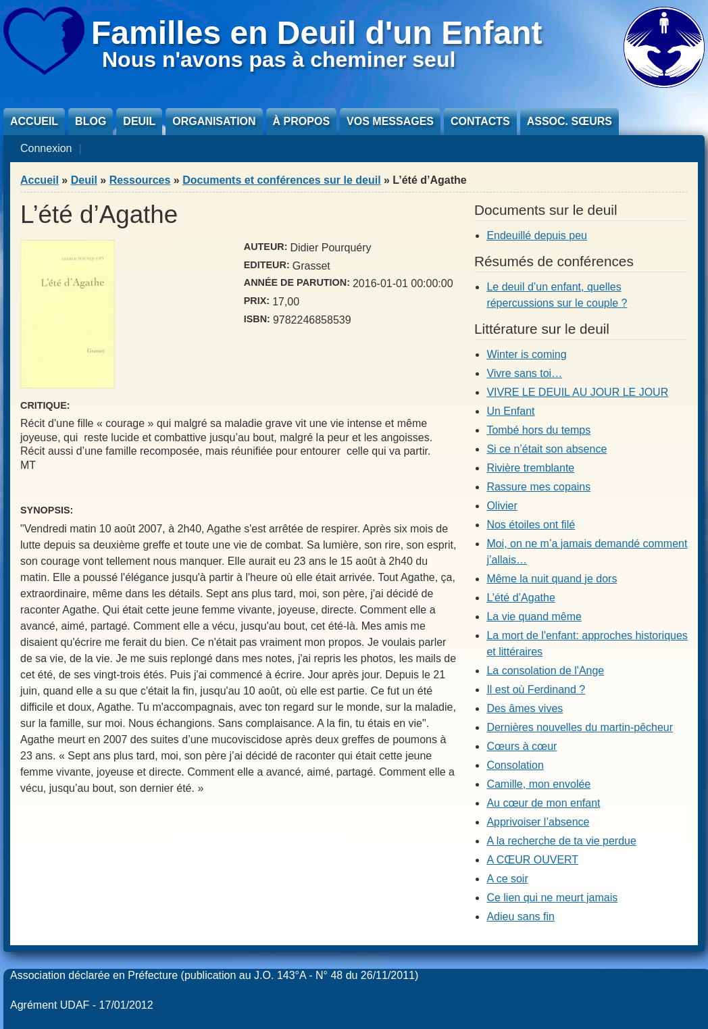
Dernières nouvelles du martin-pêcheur (579, 727)
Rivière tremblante (530, 468)
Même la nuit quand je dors (551, 578)
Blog (90, 121)
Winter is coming (526, 354)
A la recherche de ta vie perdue (561, 841)
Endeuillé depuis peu (536, 235)
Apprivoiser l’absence (537, 822)
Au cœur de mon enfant (543, 803)
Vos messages (390, 121)
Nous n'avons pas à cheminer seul (278, 59)
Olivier (501, 505)
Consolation (515, 765)
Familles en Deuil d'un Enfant (316, 33)
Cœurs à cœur (521, 746)
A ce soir (507, 878)
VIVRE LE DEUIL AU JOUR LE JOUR (577, 392)
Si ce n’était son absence (546, 449)
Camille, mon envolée (538, 784)
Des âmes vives (524, 708)
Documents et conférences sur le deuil (281, 180)
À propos (301, 121)
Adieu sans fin (520, 916)
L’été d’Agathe (520, 597)
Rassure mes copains (538, 487)
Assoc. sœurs (569, 121)
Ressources (140, 180)
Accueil (34, 121)
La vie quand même (534, 616)
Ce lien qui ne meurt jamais (551, 897)
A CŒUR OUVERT (532, 859)
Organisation (213, 121)
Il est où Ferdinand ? (535, 689)
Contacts (480, 121)
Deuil (139, 121)
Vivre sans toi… (524, 373)
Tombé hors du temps (538, 430)
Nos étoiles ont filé (530, 524)
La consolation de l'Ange (545, 670)
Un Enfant (510, 411)
